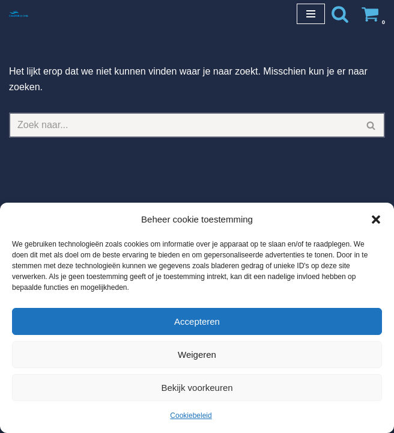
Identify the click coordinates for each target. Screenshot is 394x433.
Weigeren (197, 354)
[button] (376, 219)
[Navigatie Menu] (311, 14)
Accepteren (197, 321)
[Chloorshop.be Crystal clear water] (18, 13)
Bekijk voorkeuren (196, 387)
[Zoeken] (340, 14)
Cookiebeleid (190, 415)
